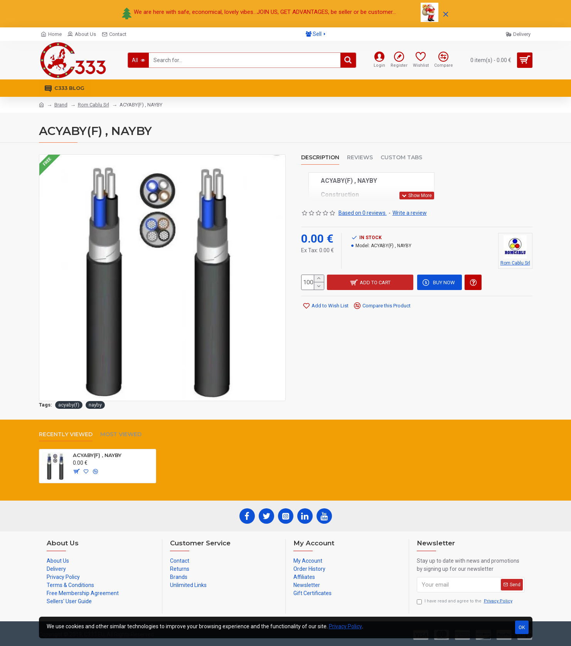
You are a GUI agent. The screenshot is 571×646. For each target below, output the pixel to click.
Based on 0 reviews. (363, 213)
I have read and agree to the (465, 601)
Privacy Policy (345, 626)
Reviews (360, 157)
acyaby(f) (68, 405)
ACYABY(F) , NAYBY (97, 455)
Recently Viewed (66, 434)
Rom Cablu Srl (93, 105)
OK (522, 627)
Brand (60, 105)
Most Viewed (120, 434)
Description (320, 157)
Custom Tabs (401, 157)
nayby (95, 405)
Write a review (409, 213)
